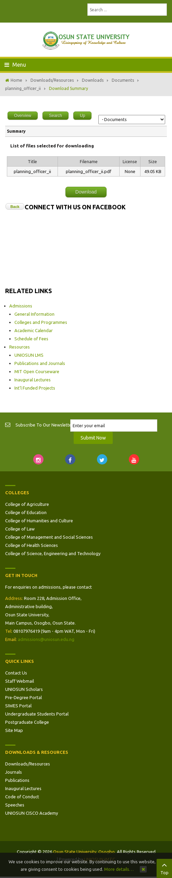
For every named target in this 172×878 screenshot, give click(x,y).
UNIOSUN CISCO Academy (31, 813)
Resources (19, 346)
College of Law (20, 528)
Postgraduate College (27, 722)
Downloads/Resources (52, 80)
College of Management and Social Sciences (49, 537)
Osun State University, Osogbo (84, 851)
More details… (119, 869)
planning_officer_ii (23, 88)
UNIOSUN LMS (29, 355)
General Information (34, 314)
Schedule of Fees (31, 338)
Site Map (14, 730)
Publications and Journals (39, 363)
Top (164, 868)
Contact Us (16, 672)
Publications (17, 780)
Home (16, 80)
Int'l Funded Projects (34, 387)
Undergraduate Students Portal (37, 713)
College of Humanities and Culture (39, 520)
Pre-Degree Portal (23, 697)
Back (14, 207)
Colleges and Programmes (40, 322)
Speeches (14, 804)
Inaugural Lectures (32, 379)
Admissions (20, 305)
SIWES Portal (18, 705)
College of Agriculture (27, 504)
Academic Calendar (33, 330)
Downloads (92, 80)
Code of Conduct (22, 796)
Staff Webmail (19, 681)
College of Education (26, 512)
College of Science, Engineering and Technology (52, 553)
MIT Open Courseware (36, 371)
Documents (123, 80)
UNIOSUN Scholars (24, 689)
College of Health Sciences (31, 545)
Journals (13, 772)
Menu (15, 65)
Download (86, 192)
